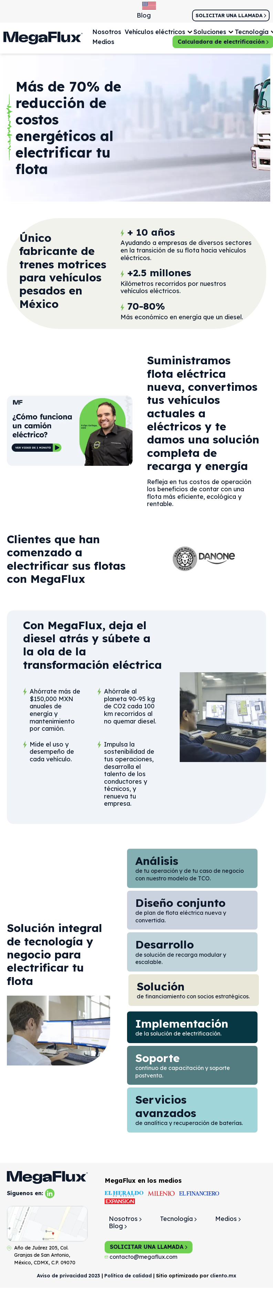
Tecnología (178, 1219)
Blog (144, 15)
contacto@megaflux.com (141, 1256)
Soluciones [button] (209, 32)
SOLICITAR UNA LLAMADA (148, 1246)
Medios (103, 42)
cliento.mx (223, 1276)
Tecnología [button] (252, 32)
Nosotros (106, 32)
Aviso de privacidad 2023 (68, 1276)
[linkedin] (49, 1193)
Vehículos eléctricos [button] (155, 32)
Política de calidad (128, 1276)
